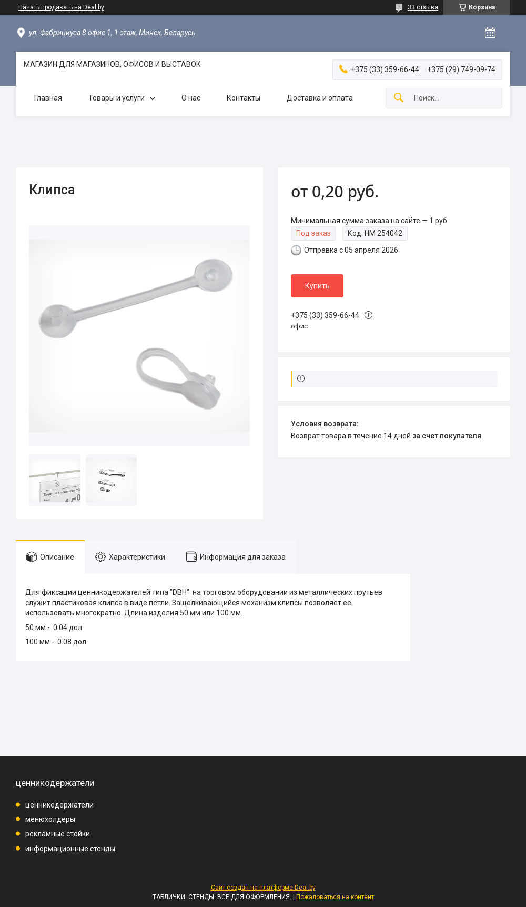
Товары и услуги (116, 98)
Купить (317, 286)
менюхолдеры (50, 819)
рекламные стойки (57, 834)
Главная (48, 98)
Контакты (243, 98)
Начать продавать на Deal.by (61, 7)
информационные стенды (70, 848)
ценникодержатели (59, 805)
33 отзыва (423, 7)
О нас (190, 98)
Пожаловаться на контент (335, 897)
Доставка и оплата (320, 98)
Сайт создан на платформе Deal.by (263, 887)
